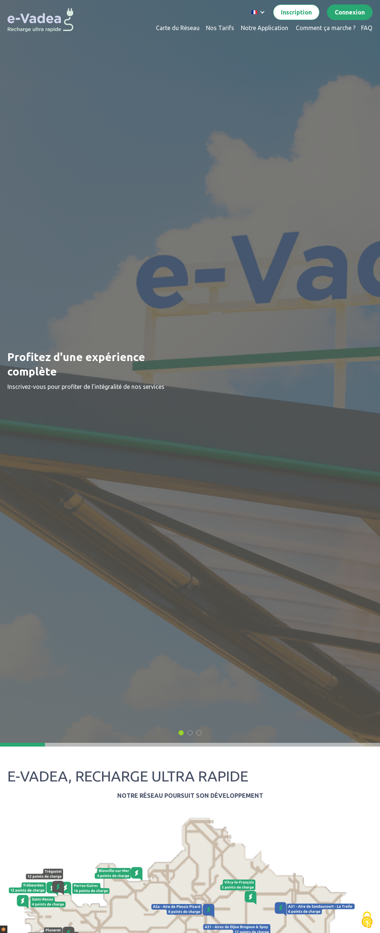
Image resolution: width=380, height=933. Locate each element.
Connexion (350, 12)
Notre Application (264, 28)
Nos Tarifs (220, 28)
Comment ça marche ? (326, 28)
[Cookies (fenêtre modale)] (367, 920)
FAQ (366, 28)
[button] (181, 732)
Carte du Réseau (178, 28)
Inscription (296, 12)
